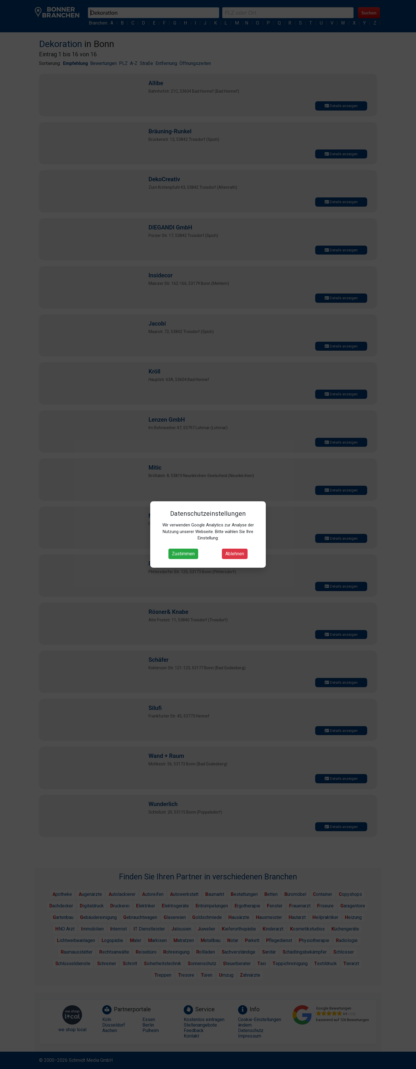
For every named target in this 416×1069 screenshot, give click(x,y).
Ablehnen (234, 553)
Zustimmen (183, 553)
